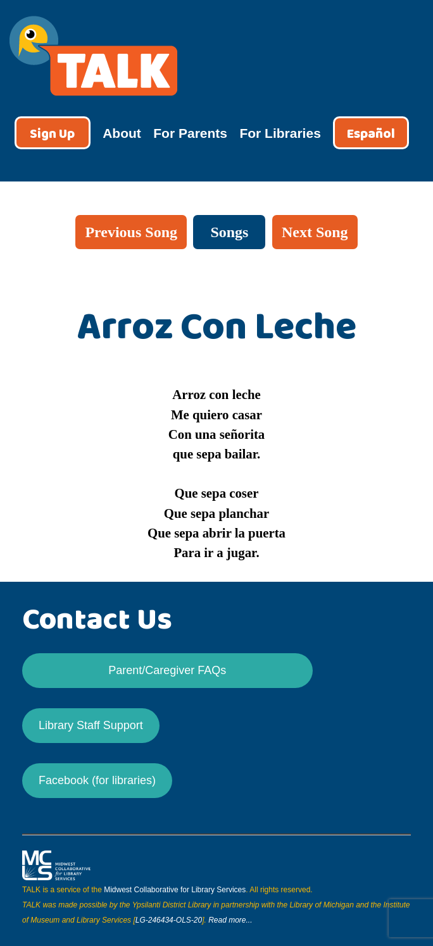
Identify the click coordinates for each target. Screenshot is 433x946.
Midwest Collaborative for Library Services (175, 889)
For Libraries (279, 133)
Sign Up (52, 134)
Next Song (315, 232)
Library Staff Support (91, 725)
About (122, 133)
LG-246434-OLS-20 (168, 920)
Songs (229, 232)
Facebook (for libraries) (97, 780)
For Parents (190, 133)
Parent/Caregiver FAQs (167, 670)
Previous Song (131, 232)
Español (371, 134)
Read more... (230, 920)
